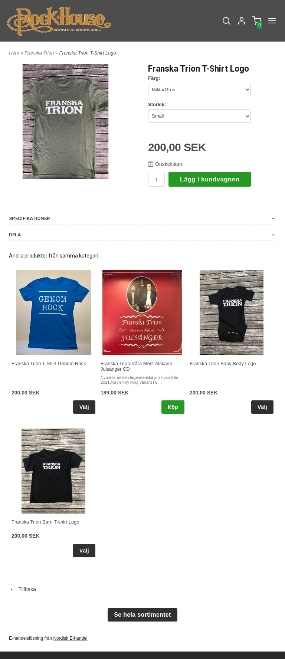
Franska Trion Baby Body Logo (223, 363)
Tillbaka (22, 589)
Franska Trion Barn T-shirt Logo (45, 522)
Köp (173, 407)
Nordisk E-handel (70, 638)
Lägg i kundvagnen (209, 179)
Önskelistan (165, 164)
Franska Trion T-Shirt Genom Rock (49, 363)
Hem (14, 53)
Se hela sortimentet (142, 615)
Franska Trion (39, 53)
